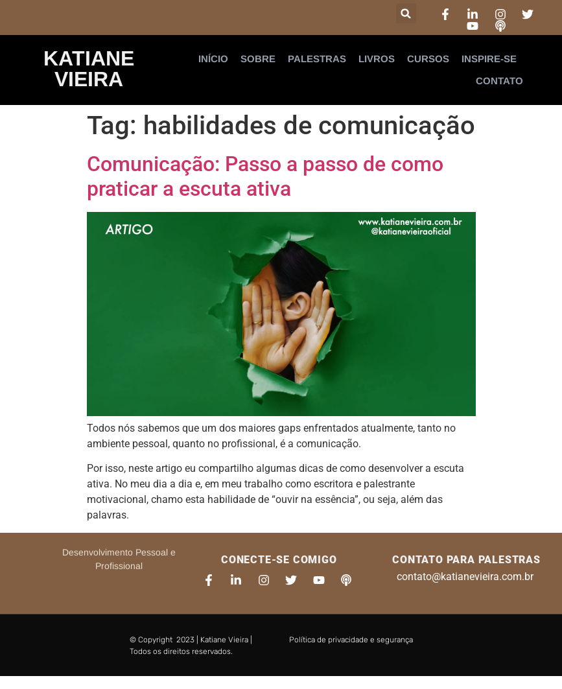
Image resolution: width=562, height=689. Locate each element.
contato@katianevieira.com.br (465, 576)
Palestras (317, 58)
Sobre (257, 58)
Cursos (428, 58)
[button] (406, 13)
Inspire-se (489, 58)
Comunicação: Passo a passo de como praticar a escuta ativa (265, 176)
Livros (376, 58)
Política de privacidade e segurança (351, 639)
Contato (499, 80)
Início (213, 58)
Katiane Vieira (88, 69)
